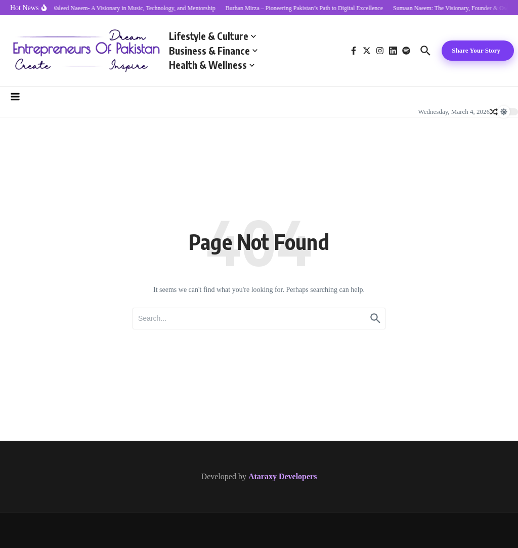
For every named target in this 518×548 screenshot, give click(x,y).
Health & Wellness (211, 65)
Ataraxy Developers (282, 476)
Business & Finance (213, 51)
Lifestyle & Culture (212, 36)
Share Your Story (476, 50)
